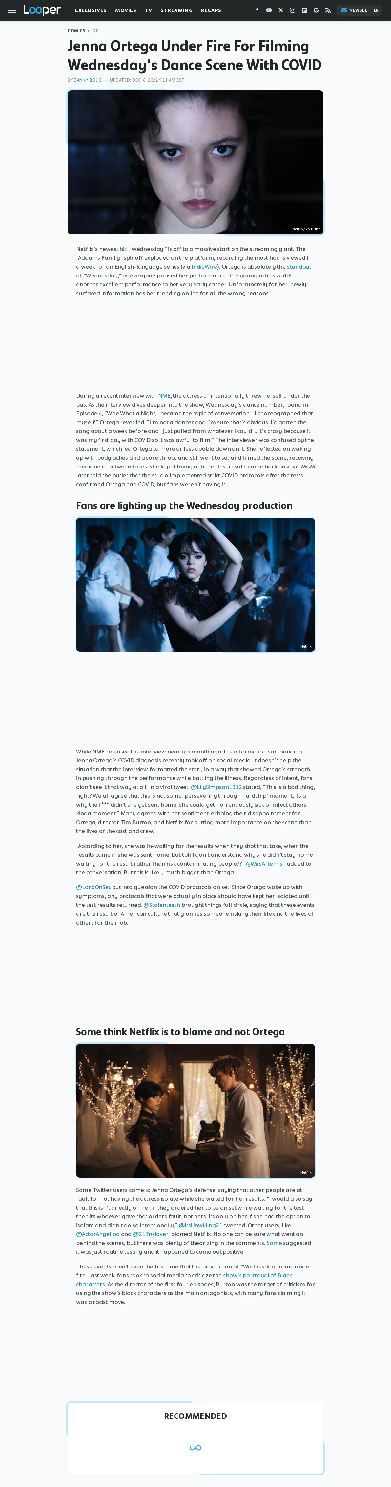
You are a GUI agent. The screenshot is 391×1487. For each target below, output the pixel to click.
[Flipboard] (304, 12)
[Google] (316, 12)
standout (299, 267)
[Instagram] (292, 12)
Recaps (211, 10)
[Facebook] (257, 12)
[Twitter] (281, 12)
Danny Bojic (88, 80)
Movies (125, 10)
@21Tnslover (150, 1234)
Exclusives (91, 10)
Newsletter (360, 10)
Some (274, 1243)
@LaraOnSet (93, 887)
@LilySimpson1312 (216, 787)
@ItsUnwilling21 (200, 1225)
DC (96, 31)
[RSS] (328, 12)
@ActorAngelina (98, 1234)
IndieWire (204, 267)
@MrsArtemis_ (266, 863)
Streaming (177, 10)
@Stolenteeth (161, 905)
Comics (77, 31)
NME (164, 396)
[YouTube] (269, 12)
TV (148, 10)
